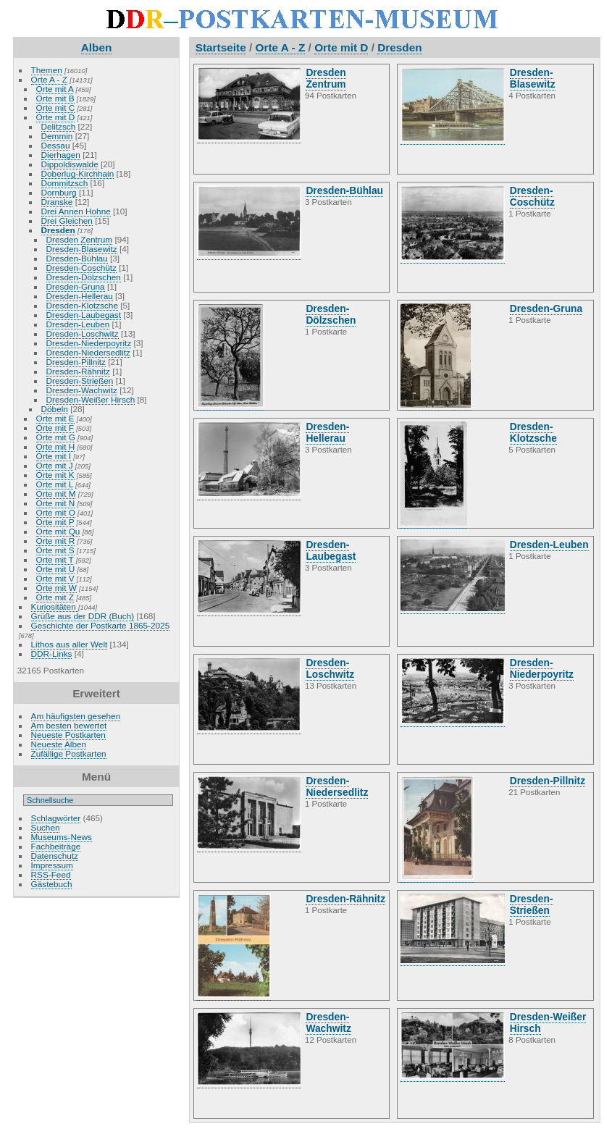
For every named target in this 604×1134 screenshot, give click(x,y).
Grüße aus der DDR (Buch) (83, 616)
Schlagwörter (56, 818)
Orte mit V (55, 578)
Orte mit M (56, 493)
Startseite (221, 47)
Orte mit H (55, 446)
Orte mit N (55, 503)
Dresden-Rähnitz (78, 371)
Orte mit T (55, 559)
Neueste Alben (59, 744)
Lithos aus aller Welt (69, 644)
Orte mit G (55, 437)
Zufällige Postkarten (68, 753)
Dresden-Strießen (80, 380)
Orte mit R (55, 540)
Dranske (57, 201)
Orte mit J (54, 465)
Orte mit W (56, 587)
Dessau (55, 145)
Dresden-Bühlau (77, 258)
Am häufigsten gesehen (76, 716)
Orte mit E (55, 418)
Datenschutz (54, 855)
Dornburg (59, 192)
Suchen (45, 827)
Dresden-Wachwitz (81, 390)
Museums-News (61, 836)
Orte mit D (55, 117)
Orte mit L (54, 484)
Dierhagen (60, 154)
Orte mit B (55, 98)
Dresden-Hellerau (79, 296)
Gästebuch (51, 884)
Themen (46, 70)
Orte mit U (55, 569)
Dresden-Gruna (75, 286)
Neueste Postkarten (68, 734)
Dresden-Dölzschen (83, 277)
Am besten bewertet (69, 725)
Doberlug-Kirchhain (77, 173)
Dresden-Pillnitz (76, 361)
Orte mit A (55, 88)
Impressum (52, 865)
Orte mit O (55, 512)
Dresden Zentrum (79, 239)
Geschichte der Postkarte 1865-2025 (100, 625)
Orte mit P (55, 521)
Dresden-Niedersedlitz (88, 352)
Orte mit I (53, 456)
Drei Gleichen (67, 220)
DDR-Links (51, 653)
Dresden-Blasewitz (81, 248)
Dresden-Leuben (78, 324)
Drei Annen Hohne (76, 211)
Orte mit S (55, 550)
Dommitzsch (64, 183)
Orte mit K (55, 474)
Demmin (57, 135)
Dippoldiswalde (69, 164)
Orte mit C (55, 107)
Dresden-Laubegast (83, 314)
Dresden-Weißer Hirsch (90, 399)
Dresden (58, 230)
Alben (96, 47)
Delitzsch (58, 126)
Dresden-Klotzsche (82, 305)
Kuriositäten (54, 606)
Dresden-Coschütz (81, 267)
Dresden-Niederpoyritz (89, 343)
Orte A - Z (49, 79)
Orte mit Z (55, 597)
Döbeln (54, 408)
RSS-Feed (51, 874)
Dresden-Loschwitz (82, 333)
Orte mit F (55, 427)
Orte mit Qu (58, 531)
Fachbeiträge (56, 846)
